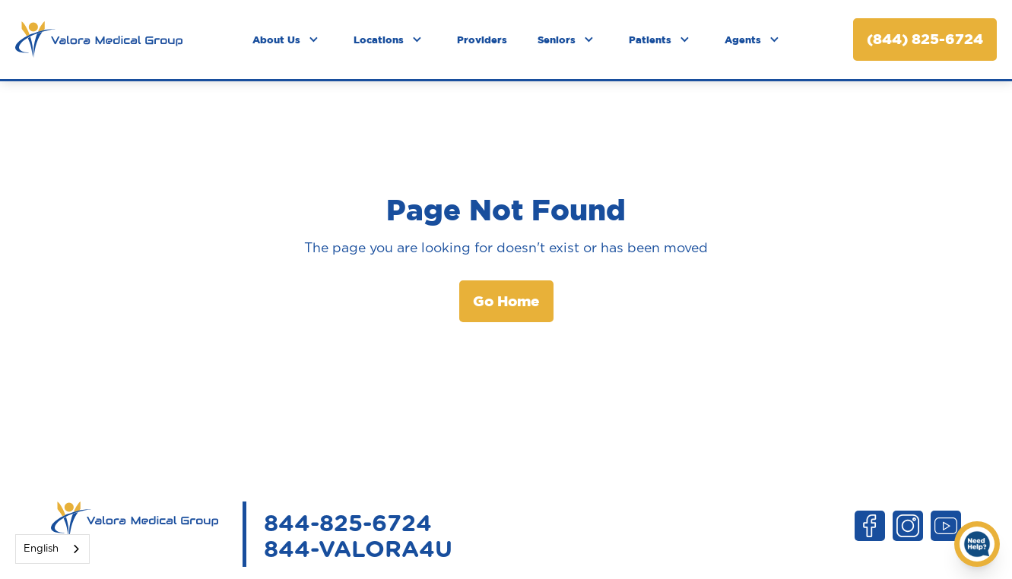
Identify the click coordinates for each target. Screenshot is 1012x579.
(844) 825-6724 (925, 38)
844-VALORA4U (358, 550)
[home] (98, 40)
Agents (743, 39)
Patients (650, 39)
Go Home (506, 301)
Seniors (557, 39)
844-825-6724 (348, 524)
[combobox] (52, 549)
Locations (379, 39)
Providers (482, 39)
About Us (276, 39)
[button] (288, 39)
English (41, 549)
